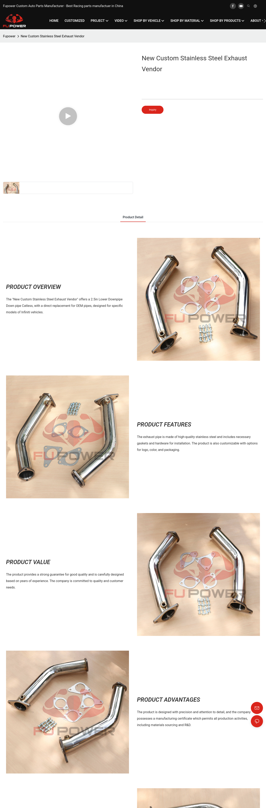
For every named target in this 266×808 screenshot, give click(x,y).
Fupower (9, 36)
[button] (265, 21)
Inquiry (152, 109)
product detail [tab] (133, 217)
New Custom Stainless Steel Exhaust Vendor (53, 36)
